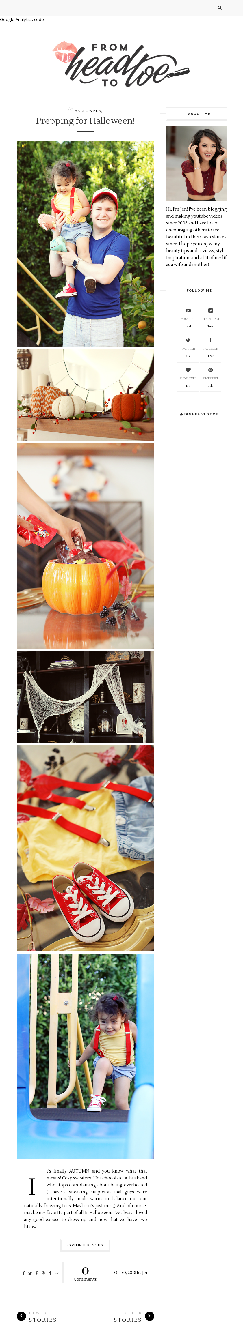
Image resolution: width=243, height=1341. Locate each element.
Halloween (88, 111)
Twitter (188, 343)
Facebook (210, 343)
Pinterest (210, 373)
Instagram (210, 313)
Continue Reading (85, 1245)
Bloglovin (188, 373)
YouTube (188, 313)
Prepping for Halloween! (85, 121)
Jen (145, 1272)
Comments (85, 1272)
